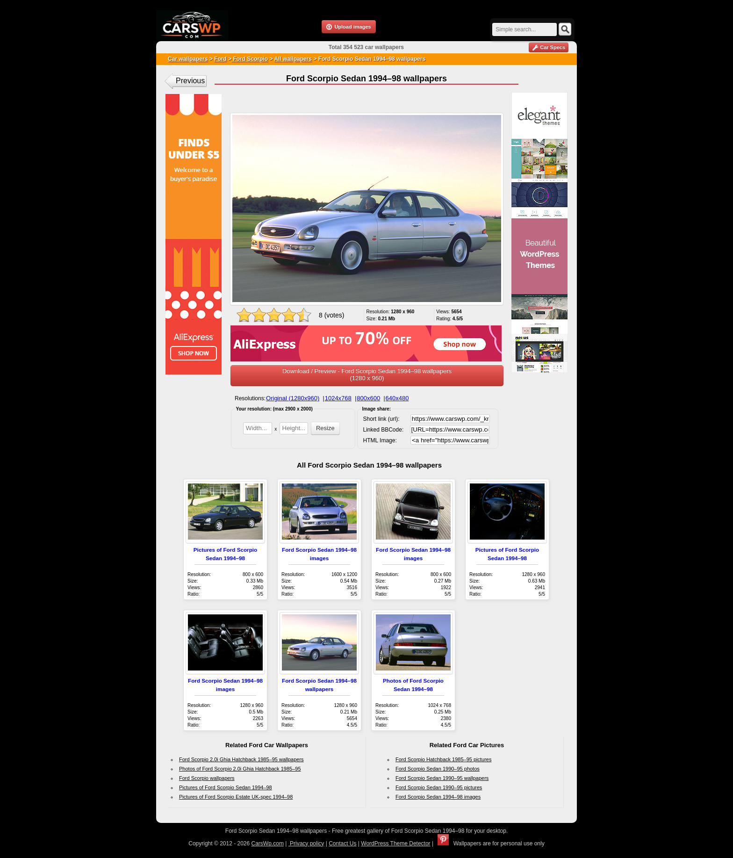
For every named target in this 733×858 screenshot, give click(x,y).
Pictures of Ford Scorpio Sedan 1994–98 (225, 787)
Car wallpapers (188, 59)
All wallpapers (293, 59)
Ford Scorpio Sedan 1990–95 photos (437, 768)
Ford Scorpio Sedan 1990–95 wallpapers (442, 778)
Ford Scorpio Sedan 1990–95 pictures (438, 787)
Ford (220, 59)
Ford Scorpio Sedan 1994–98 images (438, 797)
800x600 (368, 398)
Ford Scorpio (249, 59)
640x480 (397, 398)
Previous (190, 81)
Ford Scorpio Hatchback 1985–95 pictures (443, 759)
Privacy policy (306, 843)
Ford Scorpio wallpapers (207, 778)
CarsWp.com (268, 843)
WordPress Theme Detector (395, 843)
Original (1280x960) (292, 398)
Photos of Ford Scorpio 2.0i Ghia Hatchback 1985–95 (240, 768)
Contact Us (342, 843)
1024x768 (338, 398)
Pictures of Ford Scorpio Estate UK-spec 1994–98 (236, 797)
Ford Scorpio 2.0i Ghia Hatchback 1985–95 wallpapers (241, 759)
